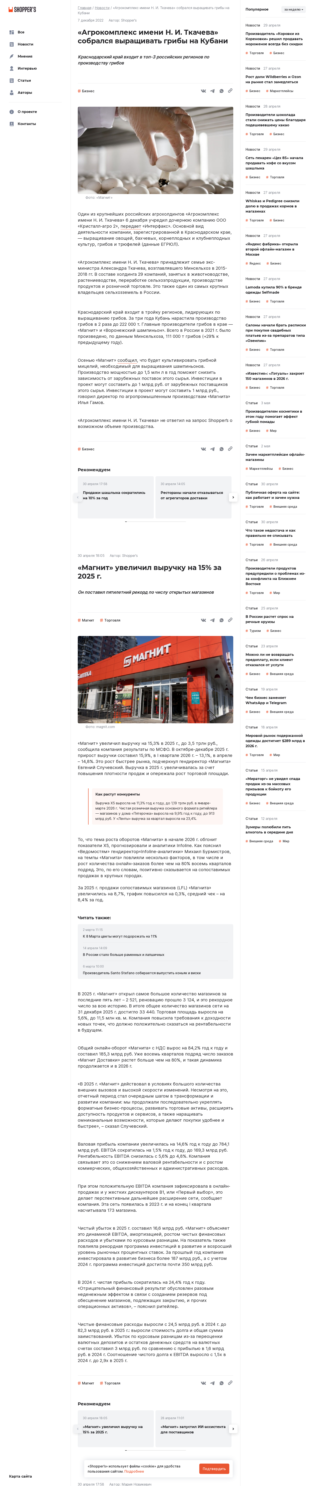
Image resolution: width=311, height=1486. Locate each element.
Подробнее (134, 1471)
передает (131, 226)
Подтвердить (214, 1469)
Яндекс (255, 263)
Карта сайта (20, 1476)
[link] (116, 497)
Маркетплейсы (281, 91)
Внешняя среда (285, 506)
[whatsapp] (221, 91)
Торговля (112, 620)
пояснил (212, 845)
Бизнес (88, 91)
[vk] (203, 91)
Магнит (88, 620)
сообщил (127, 360)
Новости (102, 8)
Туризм (255, 631)
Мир (273, 430)
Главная (84, 8)
